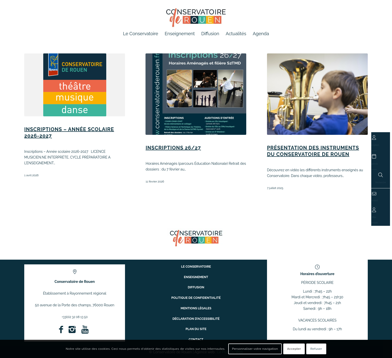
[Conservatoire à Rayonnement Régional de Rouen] (196, 19)
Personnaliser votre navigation (255, 349)
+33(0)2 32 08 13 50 (75, 317)
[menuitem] (141, 33)
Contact (195, 333)
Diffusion (195, 289)
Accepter (294, 349)
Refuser (316, 349)
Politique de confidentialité (196, 298)
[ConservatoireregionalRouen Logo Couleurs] (196, 237)
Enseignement (196, 281)
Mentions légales (196, 307)
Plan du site (195, 325)
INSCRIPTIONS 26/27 (173, 148)
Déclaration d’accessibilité (196, 316)
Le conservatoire (196, 272)
